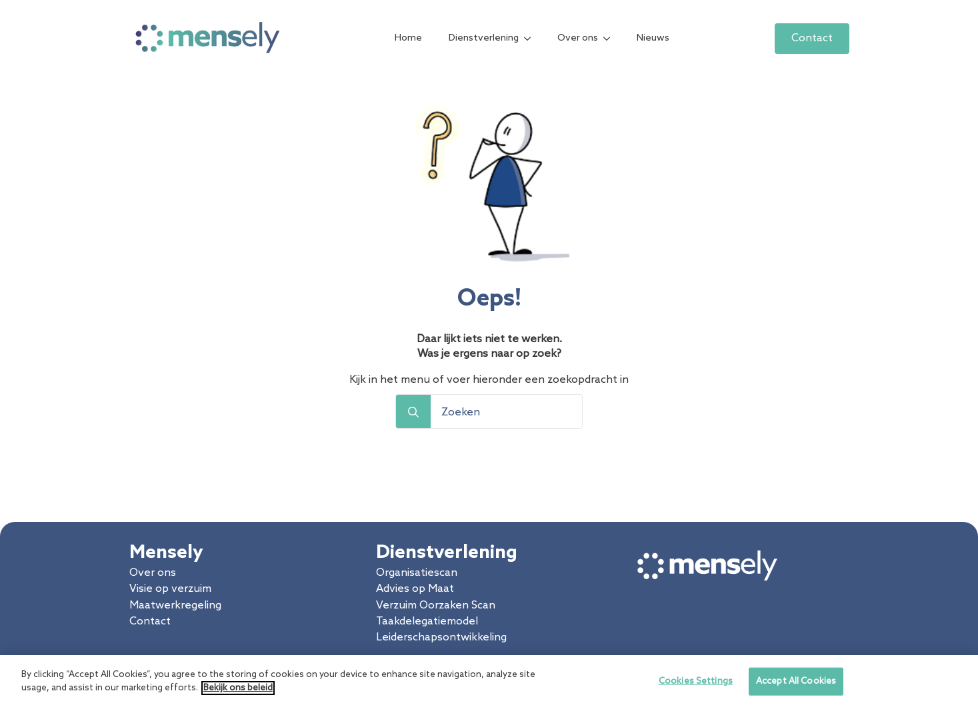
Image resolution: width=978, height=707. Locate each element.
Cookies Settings (696, 687)
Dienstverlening (484, 38)
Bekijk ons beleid (238, 693)
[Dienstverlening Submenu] (531, 39)
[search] (413, 412)
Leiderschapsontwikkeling (441, 637)
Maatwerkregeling (175, 605)
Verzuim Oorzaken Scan (435, 605)
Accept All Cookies (796, 687)
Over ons (577, 38)
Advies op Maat (415, 589)
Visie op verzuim (170, 589)
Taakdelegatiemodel (427, 621)
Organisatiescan (416, 573)
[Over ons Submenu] (610, 39)
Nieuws (653, 38)
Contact (150, 621)
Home (408, 38)
